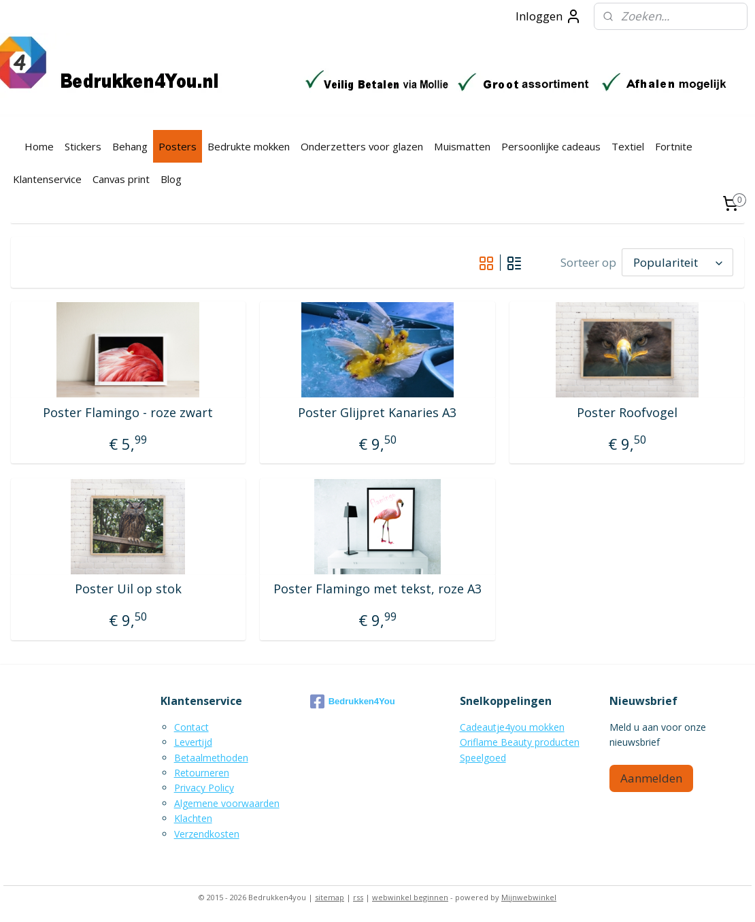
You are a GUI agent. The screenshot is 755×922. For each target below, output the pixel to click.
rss (358, 897)
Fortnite (673, 146)
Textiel (627, 146)
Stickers (83, 146)
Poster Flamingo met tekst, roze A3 (377, 589)
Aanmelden (651, 778)
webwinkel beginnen (410, 897)
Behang (130, 146)
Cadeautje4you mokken (512, 727)
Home (39, 146)
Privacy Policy (204, 787)
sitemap (329, 897)
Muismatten (462, 146)
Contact (191, 727)
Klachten (193, 818)
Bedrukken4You (352, 701)
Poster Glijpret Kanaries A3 (377, 413)
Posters (177, 146)
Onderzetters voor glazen (362, 146)
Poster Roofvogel (627, 413)
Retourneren (201, 772)
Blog (171, 179)
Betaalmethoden (211, 757)
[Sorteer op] (677, 262)
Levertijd (193, 742)
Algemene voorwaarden (227, 803)
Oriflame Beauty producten (520, 742)
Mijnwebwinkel (528, 897)
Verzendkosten (206, 833)
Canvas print (121, 179)
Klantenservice (47, 179)
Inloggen (549, 16)
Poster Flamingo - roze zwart (128, 413)
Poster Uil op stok (128, 589)
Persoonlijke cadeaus (551, 146)
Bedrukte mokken (248, 146)
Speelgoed (483, 757)
